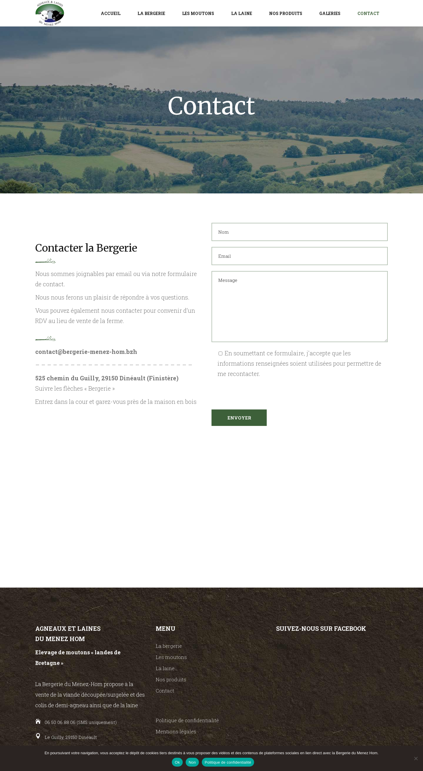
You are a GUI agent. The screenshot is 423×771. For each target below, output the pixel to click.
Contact (165, 690)
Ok (177, 762)
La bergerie (169, 646)
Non (192, 762)
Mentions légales (176, 731)
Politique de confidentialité (187, 720)
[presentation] (256, 390)
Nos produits (171, 679)
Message (300, 306)
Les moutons (171, 657)
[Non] (416, 758)
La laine (165, 668)
